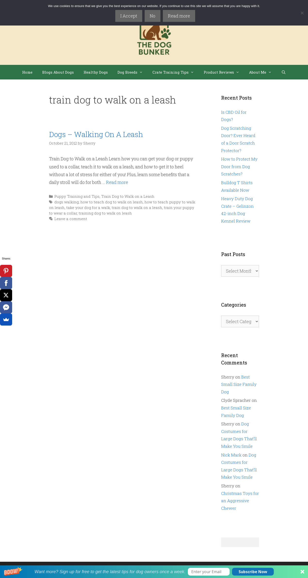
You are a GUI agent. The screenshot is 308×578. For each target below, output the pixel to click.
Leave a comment (70, 218)
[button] (154, 571)
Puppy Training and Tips (77, 196)
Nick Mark (231, 455)
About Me (262, 72)
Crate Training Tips (175, 72)
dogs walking (66, 201)
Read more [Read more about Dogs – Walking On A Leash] (117, 182)
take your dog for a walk (88, 207)
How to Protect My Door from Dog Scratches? (239, 166)
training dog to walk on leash (105, 213)
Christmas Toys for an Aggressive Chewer (240, 501)
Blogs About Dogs (58, 72)
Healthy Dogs (95, 72)
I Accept (128, 16)
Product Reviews (224, 72)
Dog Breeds (132, 72)
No (152, 16)
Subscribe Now (253, 571)
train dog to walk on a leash (137, 207)
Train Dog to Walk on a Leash (127, 196)
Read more (179, 16)
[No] (302, 12)
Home (27, 72)
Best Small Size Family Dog (239, 384)
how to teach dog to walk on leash (111, 201)
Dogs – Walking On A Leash (96, 134)
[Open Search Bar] (283, 72)
